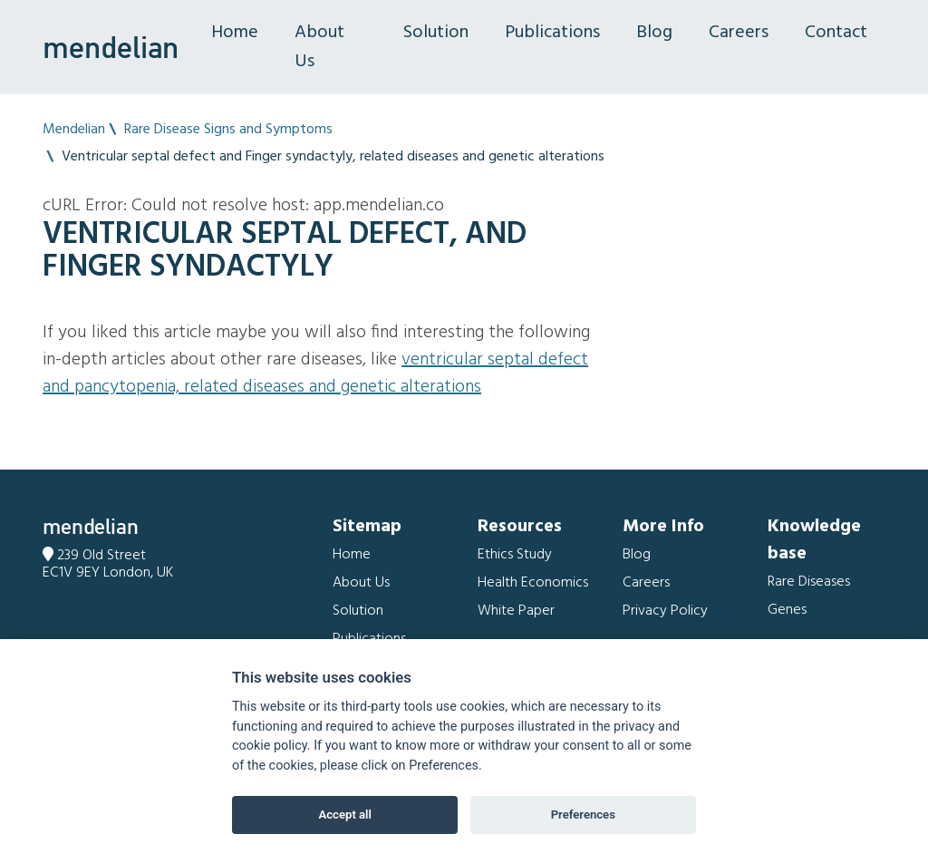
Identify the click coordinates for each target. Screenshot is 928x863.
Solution (436, 32)
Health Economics (533, 583)
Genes (787, 610)
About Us (319, 47)
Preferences (583, 814)
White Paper (516, 611)
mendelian (111, 47)
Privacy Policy (665, 611)
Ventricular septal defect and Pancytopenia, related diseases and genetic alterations (315, 373)
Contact (836, 32)
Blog (654, 32)
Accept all (345, 814)
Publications (552, 32)
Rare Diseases (809, 582)
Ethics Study (515, 555)
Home (234, 32)
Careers (738, 32)
